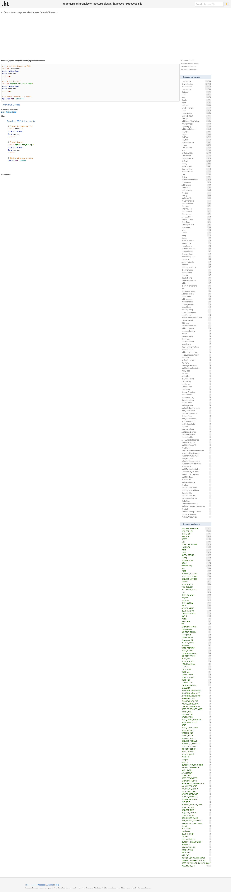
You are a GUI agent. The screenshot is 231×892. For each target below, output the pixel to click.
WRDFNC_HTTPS (196, 738)
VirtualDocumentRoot (196, 179)
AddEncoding (196, 148)
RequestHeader (196, 158)
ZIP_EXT (196, 836)
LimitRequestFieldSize (196, 490)
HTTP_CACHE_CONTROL (196, 719)
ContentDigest (196, 336)
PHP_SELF (196, 802)
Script (196, 110)
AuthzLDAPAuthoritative (196, 408)
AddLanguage (196, 299)
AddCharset (196, 155)
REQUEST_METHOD (196, 579)
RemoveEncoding (196, 392)
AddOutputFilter (196, 225)
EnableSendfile (196, 437)
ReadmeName (196, 270)
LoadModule (196, 315)
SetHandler (196, 227)
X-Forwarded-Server (196, 781)
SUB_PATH (196, 855)
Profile (196, 619)
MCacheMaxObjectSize (196, 461)
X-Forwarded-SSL (196, 839)
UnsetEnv (196, 363)
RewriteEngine (196, 84)
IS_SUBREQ (196, 688)
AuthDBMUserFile (196, 442)
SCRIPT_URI (196, 775)
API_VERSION (196, 773)
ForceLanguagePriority (196, 355)
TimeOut (196, 275)
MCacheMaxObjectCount (196, 464)
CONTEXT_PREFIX (196, 632)
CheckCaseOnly (196, 400)
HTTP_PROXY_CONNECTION (196, 783)
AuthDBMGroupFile (196, 445)
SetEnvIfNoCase (196, 142)
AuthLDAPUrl (196, 387)
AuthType (196, 195)
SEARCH (196, 666)
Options (8, 112)
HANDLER (196, 645)
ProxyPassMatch (196, 410)
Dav (196, 288)
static (196, 550)
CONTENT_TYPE (196, 656)
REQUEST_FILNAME (196, 741)
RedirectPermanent (196, 286)
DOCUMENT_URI (195, 866)
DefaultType (196, 344)
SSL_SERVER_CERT (196, 786)
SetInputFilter (196, 416)
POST (196, 571)
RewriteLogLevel (196, 379)
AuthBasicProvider (196, 280)
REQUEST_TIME (196, 810)
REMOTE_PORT (196, 834)
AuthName (196, 187)
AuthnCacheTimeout (196, 503)
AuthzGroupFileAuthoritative (196, 450)
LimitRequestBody (196, 267)
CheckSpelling (196, 309)
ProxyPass (196, 371)
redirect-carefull (196, 754)
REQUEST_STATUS (196, 812)
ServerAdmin (196, 402)
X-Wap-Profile (196, 629)
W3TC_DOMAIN (196, 751)
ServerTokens (196, 166)
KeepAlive (196, 259)
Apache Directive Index (190, 64)
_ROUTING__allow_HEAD (196, 690)
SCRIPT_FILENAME (196, 544)
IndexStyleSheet (196, 304)
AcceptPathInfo (196, 262)
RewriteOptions (196, 203)
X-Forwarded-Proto (196, 627)
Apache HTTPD (52, 885)
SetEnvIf (196, 161)
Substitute (196, 339)
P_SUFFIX (196, 757)
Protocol (196, 264)
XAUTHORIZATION (196, 685)
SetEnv (196, 177)
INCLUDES (196, 547)
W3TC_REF (196, 680)
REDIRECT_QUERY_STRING (196, 765)
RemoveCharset (196, 349)
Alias (196, 230)
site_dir (196, 826)
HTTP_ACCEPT (196, 650)
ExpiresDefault (196, 116)
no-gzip (196, 558)
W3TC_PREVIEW (196, 648)
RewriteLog (196, 389)
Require (196, 134)
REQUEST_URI (196, 531)
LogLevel (196, 426)
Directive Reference (188, 67)
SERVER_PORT (196, 560)
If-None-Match (196, 674)
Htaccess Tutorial (187, 61)
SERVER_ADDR (196, 584)
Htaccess (41, 885)
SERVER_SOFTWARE (196, 794)
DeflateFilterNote (196, 360)
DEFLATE (196, 536)
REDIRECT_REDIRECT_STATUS (196, 860)
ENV (196, 542)
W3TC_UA (196, 672)
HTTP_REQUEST (196, 730)
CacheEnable (196, 493)
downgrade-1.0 (196, 640)
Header (196, 100)
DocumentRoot (196, 302)
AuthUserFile (196, 198)
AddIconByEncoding (196, 352)
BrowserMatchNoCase (196, 347)
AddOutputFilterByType (196, 121)
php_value (196, 132)
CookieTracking (196, 429)
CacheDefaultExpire (196, 498)
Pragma (196, 597)
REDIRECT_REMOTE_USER (196, 804)
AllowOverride (196, 217)
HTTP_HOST (196, 534)
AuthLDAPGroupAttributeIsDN (196, 506)
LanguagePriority (196, 331)
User (196, 150)
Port (196, 174)
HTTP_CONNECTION (196, 727)
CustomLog (196, 381)
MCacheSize (196, 466)
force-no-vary (196, 565)
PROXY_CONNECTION (196, 704)
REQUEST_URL (196, 714)
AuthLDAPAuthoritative (196, 469)
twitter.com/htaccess (189, 70)
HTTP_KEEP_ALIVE (196, 722)
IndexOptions (196, 246)
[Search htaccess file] (209, 4)
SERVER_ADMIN (196, 661)
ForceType (196, 222)
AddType (196, 118)
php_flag (196, 140)
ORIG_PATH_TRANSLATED (196, 823)
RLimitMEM (196, 479)
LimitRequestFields (196, 487)
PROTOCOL (196, 852)
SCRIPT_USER (196, 850)
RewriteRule (196, 81)
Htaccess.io (30, 885)
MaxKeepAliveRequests (196, 453)
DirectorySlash (196, 254)
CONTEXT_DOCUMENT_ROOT (196, 858)
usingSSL (196, 759)
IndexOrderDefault (196, 312)
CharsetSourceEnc (196, 325)
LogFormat (196, 384)
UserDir (196, 333)
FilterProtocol (196, 211)
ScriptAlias (196, 376)
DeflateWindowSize (196, 517)
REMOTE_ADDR (196, 611)
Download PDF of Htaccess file (21, 121)
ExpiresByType (196, 126)
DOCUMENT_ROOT (196, 589)
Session (196, 193)
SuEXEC (196, 509)
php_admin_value (196, 291)
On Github (7, 105)
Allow (196, 94)
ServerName (196, 296)
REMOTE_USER (196, 642)
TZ (196, 624)
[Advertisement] (115, 35)
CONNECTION (196, 682)
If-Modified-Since (196, 664)
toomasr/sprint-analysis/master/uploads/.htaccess (34, 12)
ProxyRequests (196, 458)
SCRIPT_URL (196, 712)
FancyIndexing (196, 251)
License (16, 105)
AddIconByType (196, 328)
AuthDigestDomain (196, 432)
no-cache (196, 600)
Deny (6, 12)
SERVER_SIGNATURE (196, 797)
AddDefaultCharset (196, 129)
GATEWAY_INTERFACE (196, 767)
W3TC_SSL (196, 658)
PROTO (196, 605)
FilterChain (196, 206)
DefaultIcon (196, 307)
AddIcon (196, 283)
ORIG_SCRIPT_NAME (196, 818)
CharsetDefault (196, 320)
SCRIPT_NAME (196, 735)
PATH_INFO (196, 669)
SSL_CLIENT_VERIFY (196, 789)
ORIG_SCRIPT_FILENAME (196, 820)
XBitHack (196, 323)
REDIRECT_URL (196, 717)
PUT (196, 592)
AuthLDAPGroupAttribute (196, 511)
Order (14, 112)
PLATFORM (196, 828)
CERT (196, 725)
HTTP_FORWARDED (196, 778)
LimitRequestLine (196, 495)
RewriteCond (196, 86)
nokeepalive (196, 635)
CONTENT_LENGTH (196, 749)
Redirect (196, 105)
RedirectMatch (196, 171)
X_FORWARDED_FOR (196, 701)
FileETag (196, 137)
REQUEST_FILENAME (196, 528)
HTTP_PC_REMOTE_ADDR (196, 709)
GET (196, 568)
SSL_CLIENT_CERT (196, 791)
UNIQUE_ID (196, 844)
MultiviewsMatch (196, 421)
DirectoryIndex (196, 124)
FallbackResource (196, 248)
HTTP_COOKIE (196, 603)
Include (196, 145)
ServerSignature (196, 201)
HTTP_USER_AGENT (196, 576)
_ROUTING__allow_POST (196, 696)
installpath (196, 831)
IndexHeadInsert (196, 341)
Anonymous (196, 243)
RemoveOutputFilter (196, 413)
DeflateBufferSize (196, 482)
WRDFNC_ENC (196, 733)
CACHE (196, 616)
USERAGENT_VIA (196, 698)
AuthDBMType (196, 477)
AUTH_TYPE (196, 770)
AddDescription (196, 294)
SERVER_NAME (196, 608)
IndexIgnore (196, 182)
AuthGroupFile (196, 219)
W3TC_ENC (196, 621)
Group (196, 235)
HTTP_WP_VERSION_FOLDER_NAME (196, 863)
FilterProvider (196, 209)
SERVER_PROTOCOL (196, 799)
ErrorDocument (196, 108)
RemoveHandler (196, 240)
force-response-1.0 (196, 653)
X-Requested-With (196, 613)
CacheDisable (196, 394)
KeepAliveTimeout (196, 514)
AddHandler (196, 185)
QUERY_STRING (196, 555)
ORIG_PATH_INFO (196, 847)
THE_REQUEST (196, 587)
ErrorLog (196, 485)
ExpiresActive (196, 113)
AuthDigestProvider (196, 365)
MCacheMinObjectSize (196, 456)
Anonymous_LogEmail (196, 474)
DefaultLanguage (196, 256)
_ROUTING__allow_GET (196, 693)
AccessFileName (196, 434)
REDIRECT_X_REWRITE (196, 743)
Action (196, 232)
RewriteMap (196, 357)
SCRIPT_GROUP (196, 807)
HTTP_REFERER (196, 595)
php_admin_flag (196, 397)
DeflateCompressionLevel (196, 317)
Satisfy (196, 163)
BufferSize (196, 501)
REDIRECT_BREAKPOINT (196, 842)
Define (196, 238)
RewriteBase (196, 89)
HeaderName (196, 278)
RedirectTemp (196, 190)
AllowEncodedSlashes (196, 440)
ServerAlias (196, 448)
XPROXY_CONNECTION (196, 706)
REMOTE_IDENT (196, 815)
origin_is (196, 762)
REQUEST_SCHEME (196, 746)
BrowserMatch (196, 169)
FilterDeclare (196, 214)
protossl (196, 581)
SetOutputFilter (196, 153)
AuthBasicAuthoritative (196, 368)
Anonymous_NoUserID (196, 471)
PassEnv (196, 373)
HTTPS (196, 539)
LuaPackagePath (196, 424)
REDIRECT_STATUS (196, 573)
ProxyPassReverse (196, 418)
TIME (196, 552)
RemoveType (196, 272)
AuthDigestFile (196, 405)
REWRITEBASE (196, 637)
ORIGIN (196, 563)
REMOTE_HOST (196, 677)
